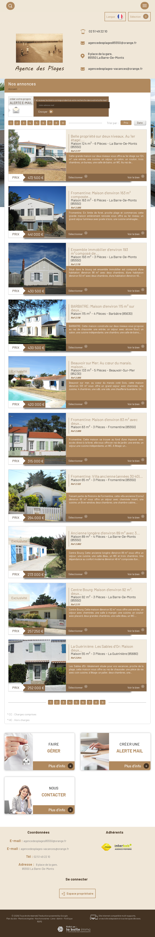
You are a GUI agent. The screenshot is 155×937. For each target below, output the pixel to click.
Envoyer (45, 111)
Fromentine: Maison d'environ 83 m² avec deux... (104, 421)
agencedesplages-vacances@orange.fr (115, 68)
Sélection (135, 16)
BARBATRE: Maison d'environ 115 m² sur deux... (102, 308)
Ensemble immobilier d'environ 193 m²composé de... (99, 251)
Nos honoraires (42, 918)
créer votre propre (21, 101)
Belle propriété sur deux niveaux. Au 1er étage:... (103, 138)
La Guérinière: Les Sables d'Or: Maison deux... (102, 648)
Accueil (12, 89)
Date (140, 122)
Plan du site (11, 918)
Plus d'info (60, 766)
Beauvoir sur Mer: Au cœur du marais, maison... (101, 365)
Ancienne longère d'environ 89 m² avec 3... (105, 533)
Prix (126, 122)
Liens (52, 918)
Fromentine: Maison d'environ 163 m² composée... (101, 195)
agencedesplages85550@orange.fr (112, 42)
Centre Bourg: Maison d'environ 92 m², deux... (101, 591)
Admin (60, 918)
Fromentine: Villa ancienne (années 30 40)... (107, 476)
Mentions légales (26, 918)
